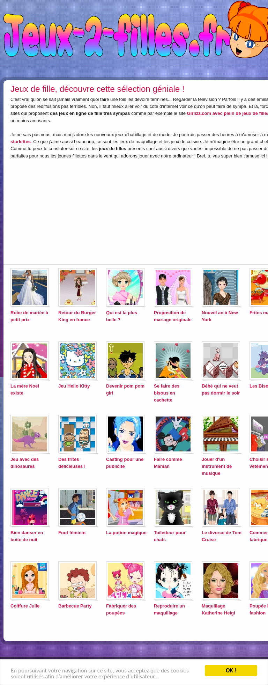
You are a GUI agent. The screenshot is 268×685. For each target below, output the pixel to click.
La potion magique (126, 532)
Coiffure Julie (24, 606)
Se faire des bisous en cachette (166, 393)
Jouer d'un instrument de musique (217, 466)
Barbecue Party (75, 606)
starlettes (20, 141)
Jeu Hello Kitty (74, 386)
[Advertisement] (124, 210)
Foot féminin (71, 532)
